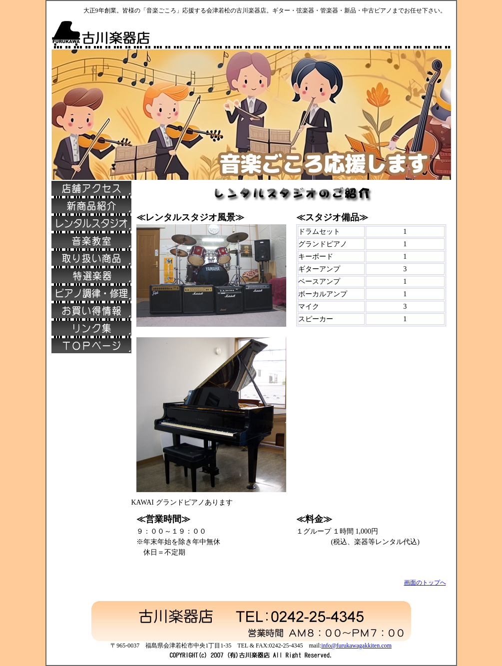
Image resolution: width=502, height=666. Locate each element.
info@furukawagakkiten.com (356, 645)
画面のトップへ (425, 582)
